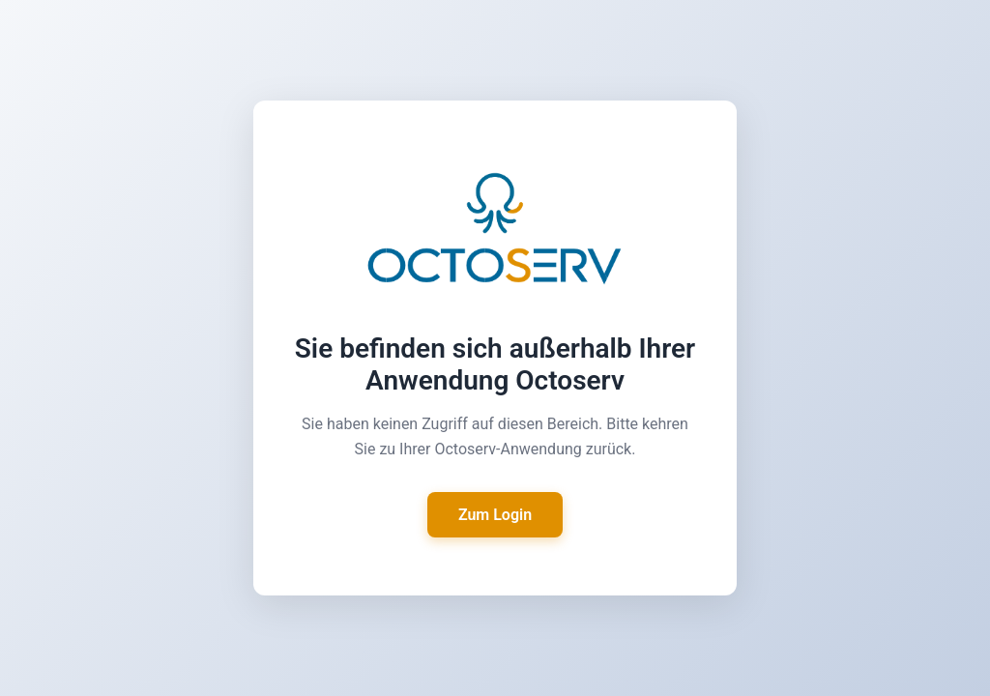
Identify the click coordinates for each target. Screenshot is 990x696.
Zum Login (495, 515)
